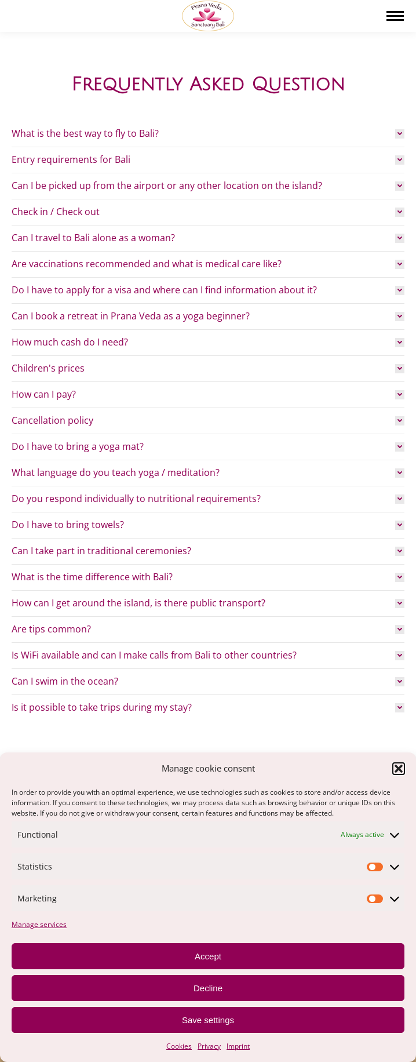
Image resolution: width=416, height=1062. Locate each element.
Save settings (208, 1020)
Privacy (209, 1046)
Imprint (238, 1046)
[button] (398, 768)
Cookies (179, 1046)
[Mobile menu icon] (395, 16)
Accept (208, 956)
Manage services (39, 924)
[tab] (208, 133)
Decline (208, 988)
